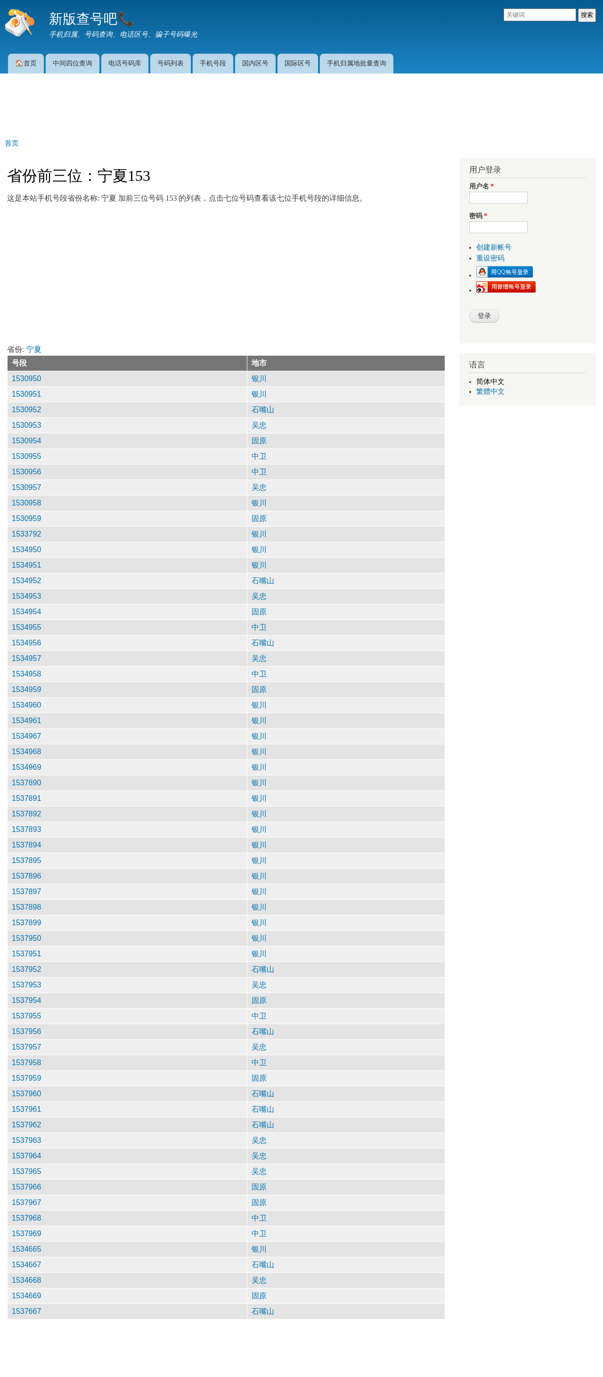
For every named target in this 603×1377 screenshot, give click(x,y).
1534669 (26, 1296)
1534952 (26, 581)
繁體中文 (490, 391)
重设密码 (490, 258)
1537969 (26, 1234)
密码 (478, 216)
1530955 (26, 456)
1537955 (26, 1016)
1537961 (26, 1109)
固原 (259, 441)
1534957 (26, 658)
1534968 (26, 752)
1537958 (26, 1063)
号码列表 (170, 63)
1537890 (26, 783)
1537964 (26, 1156)
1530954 (26, 441)
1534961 (26, 721)
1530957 (26, 487)
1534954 (26, 612)
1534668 (26, 1280)
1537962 (26, 1125)
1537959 (26, 1078)
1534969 (26, 767)
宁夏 (33, 349)
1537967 (26, 1202)
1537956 (26, 1031)
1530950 (26, 379)
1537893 (26, 829)
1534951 (26, 565)
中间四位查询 (72, 63)
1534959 (26, 689)
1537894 (26, 845)
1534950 (26, 550)
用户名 (481, 186)
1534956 (26, 643)
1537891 (26, 798)
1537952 (26, 969)
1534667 (26, 1265)
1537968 (26, 1218)
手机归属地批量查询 (356, 63)
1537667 (26, 1311)
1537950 (26, 938)
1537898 (26, 907)
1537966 (26, 1187)
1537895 (26, 860)
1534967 (26, 736)
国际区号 (298, 63)
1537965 (26, 1171)
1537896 (26, 876)
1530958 (26, 503)
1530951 (26, 394)
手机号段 (213, 63)
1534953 (26, 596)
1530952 (26, 410)
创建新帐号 (494, 247)
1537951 (26, 954)
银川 (259, 379)
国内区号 (255, 63)
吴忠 (259, 425)
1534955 (26, 627)
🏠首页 (26, 63)
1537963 (26, 1140)
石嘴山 (263, 410)
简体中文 (490, 381)
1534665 (26, 1249)
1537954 (26, 1000)
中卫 (259, 456)
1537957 (26, 1047)
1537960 (26, 1094)
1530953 (26, 425)
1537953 (26, 985)
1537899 (26, 923)
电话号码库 (124, 63)
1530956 (26, 472)
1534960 (26, 705)
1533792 (26, 534)
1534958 (26, 674)
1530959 (26, 518)
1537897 (26, 892)
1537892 (26, 814)
